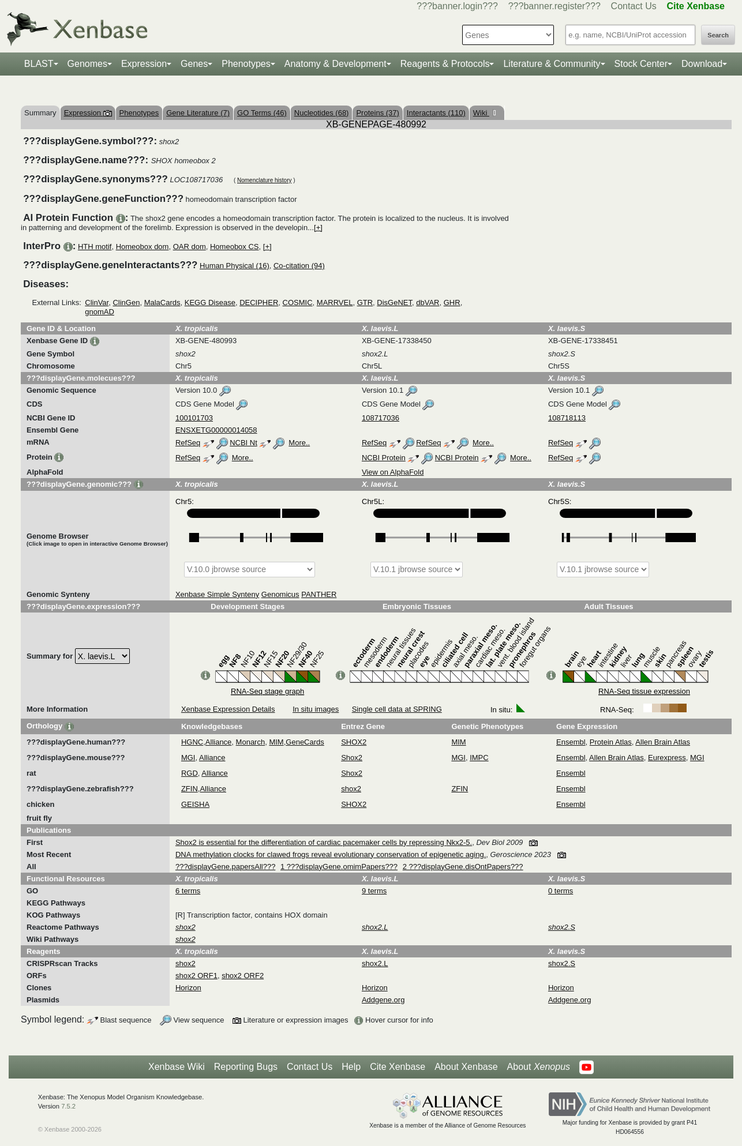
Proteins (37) (377, 112)
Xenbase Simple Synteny (217, 594)
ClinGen (126, 302)
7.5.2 (68, 1106)
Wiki (481, 112)
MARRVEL (335, 302)
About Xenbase (465, 1067)
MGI (188, 757)
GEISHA (195, 804)
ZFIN (189, 788)
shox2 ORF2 (243, 975)
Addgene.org (383, 999)
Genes (194, 64)
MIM (276, 742)
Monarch (250, 742)
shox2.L (375, 963)
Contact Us (634, 6)
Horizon (188, 987)
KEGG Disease (210, 302)
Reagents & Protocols (445, 64)
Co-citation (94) (299, 265)
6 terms (187, 890)
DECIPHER (258, 302)
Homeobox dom (142, 246)
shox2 (351, 788)
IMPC (479, 757)
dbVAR (427, 302)
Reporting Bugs (246, 1067)
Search (718, 35)
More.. (299, 442)
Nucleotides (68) (321, 112)
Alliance (218, 742)
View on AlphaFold (393, 472)
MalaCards (162, 302)
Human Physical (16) (234, 265)
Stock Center (641, 64)
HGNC (192, 742)
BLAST (39, 64)
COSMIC (298, 302)
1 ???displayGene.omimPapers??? (339, 866)
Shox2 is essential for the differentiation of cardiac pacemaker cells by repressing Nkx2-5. (323, 842)
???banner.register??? (554, 6)
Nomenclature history (264, 180)
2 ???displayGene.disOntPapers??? (463, 866)
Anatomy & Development (335, 64)
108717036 (380, 418)
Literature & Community (551, 64)
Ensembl (571, 742)
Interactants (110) (436, 112)
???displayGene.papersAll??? (225, 866)
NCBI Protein (384, 457)
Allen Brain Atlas (662, 742)
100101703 (194, 418)
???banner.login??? (457, 6)
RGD (189, 773)
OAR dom (189, 246)
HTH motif (95, 246)
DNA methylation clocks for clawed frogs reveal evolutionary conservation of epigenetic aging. (330, 854)
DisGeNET (394, 302)
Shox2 (351, 757)
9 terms (374, 890)
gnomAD (99, 311)
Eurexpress (667, 757)
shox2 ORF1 (196, 975)
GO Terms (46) (262, 112)
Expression (144, 64)
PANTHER (318, 594)
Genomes (87, 64)
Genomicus (280, 594)
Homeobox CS (234, 246)
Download (701, 64)
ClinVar (96, 302)
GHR (452, 302)
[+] (318, 227)
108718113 (567, 418)
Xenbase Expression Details (228, 709)
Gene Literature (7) (198, 112)
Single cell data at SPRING (397, 709)
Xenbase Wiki (176, 1067)
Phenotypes (246, 64)
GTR (365, 302)
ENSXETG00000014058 (216, 430)
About (538, 1067)
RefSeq (187, 442)
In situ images (316, 709)
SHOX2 (353, 742)
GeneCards (305, 742)
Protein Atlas (611, 742)
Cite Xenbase (397, 1067)
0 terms (560, 890)
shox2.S (561, 963)
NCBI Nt (243, 442)
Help (351, 1067)
